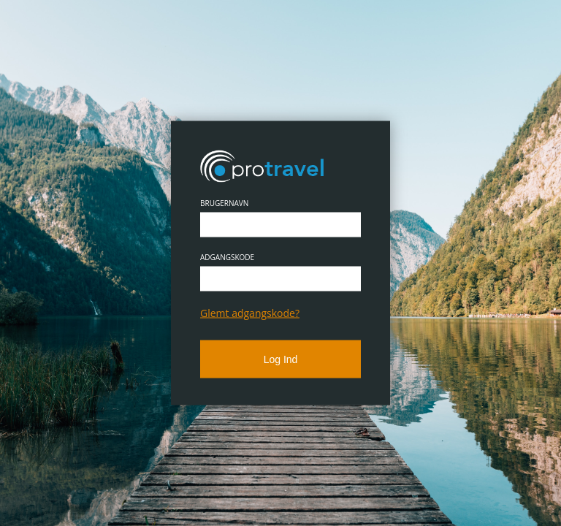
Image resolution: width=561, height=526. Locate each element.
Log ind (281, 359)
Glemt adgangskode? (249, 313)
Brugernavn (224, 203)
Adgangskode (227, 257)
